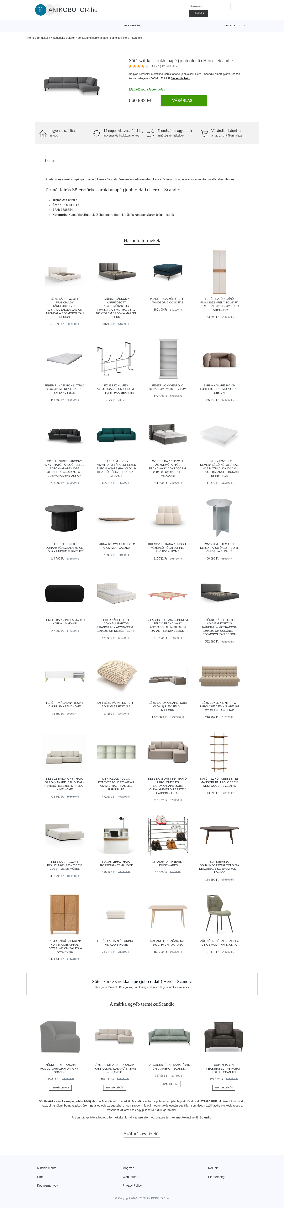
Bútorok (70, 37)
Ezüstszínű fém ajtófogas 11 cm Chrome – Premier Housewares (116, 389)
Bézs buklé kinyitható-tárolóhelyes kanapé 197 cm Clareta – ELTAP (219, 706)
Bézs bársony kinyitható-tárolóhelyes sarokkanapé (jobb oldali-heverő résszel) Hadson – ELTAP (168, 786)
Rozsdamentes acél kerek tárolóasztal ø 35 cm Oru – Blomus (219, 548)
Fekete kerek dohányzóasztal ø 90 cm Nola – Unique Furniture (65, 548)
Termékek (43, 37)
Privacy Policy (234, 25)
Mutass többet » (180, 78)
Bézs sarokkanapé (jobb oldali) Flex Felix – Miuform (168, 706)
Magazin (128, 1168)
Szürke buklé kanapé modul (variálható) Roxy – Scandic (60, 1068)
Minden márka (46, 1168)
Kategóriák (57, 37)
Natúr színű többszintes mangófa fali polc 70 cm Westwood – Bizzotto (219, 782)
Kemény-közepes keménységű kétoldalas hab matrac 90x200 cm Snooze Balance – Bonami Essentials (219, 468)
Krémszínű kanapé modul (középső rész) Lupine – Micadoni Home (167, 548)
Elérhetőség (216, 1177)
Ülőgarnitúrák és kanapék (173, 987)
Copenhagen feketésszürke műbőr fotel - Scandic (223, 1068)
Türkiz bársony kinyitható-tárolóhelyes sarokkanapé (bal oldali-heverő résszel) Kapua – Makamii (116, 468)
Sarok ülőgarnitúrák (145, 987)
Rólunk (213, 1168)
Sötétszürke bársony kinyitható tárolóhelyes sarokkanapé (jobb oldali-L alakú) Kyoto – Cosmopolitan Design (64, 468)
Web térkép (132, 25)
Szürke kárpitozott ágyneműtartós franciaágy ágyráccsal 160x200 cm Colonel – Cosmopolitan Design (219, 627)
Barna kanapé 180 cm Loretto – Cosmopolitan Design (219, 389)
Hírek (40, 1177)
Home (30, 37)
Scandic (235, 73)
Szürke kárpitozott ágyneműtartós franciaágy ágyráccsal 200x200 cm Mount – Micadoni (168, 468)
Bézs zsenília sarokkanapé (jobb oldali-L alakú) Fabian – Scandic (114, 1068)
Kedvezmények (47, 1185)
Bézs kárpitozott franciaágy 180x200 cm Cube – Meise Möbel (64, 865)
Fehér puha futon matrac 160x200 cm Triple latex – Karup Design (65, 389)
